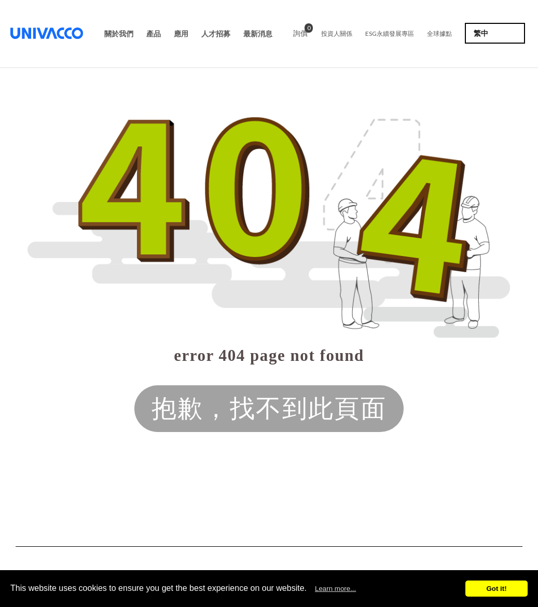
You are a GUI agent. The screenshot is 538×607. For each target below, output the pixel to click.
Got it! (496, 588)
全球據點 (439, 33)
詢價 (300, 31)
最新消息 (257, 34)
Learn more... (335, 588)
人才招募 (215, 34)
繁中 (481, 33)
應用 (181, 34)
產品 (153, 34)
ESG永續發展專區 (389, 33)
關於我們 (118, 34)
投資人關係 (336, 33)
